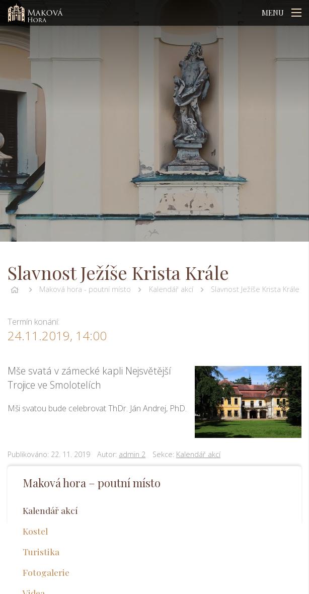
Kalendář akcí (171, 289)
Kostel (35, 531)
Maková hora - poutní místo (85, 289)
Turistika (41, 551)
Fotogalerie (46, 572)
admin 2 (132, 454)
